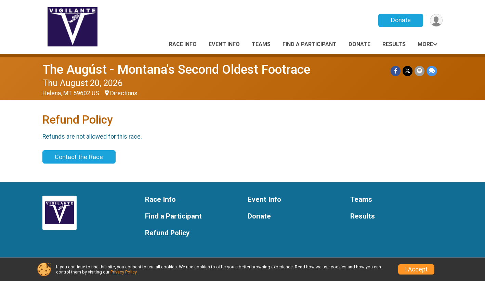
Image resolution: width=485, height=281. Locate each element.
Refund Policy (167, 233)
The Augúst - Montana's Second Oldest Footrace (176, 69)
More (425, 44)
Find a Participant (310, 44)
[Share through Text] (432, 71)
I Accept (416, 269)
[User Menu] (436, 20)
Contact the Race (79, 156)
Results (394, 44)
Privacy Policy (123, 272)
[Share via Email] (419, 71)
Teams (261, 44)
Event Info (224, 44)
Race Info (183, 44)
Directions (123, 93)
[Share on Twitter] (407, 71)
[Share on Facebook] (396, 71)
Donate (401, 20)
